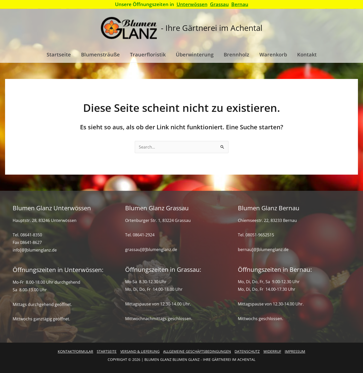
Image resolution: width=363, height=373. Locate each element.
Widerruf (272, 351)
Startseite (107, 351)
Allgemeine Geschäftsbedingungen (197, 351)
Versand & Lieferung (140, 351)
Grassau (219, 4)
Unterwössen (192, 4)
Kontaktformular (75, 351)
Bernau (239, 4)
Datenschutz (247, 351)
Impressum (295, 351)
